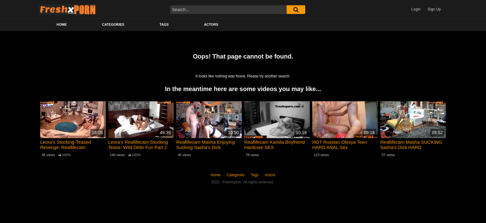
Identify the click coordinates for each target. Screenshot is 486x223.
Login (415, 9)
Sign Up (434, 9)
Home (62, 24)
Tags (164, 24)
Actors (211, 24)
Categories (113, 24)
